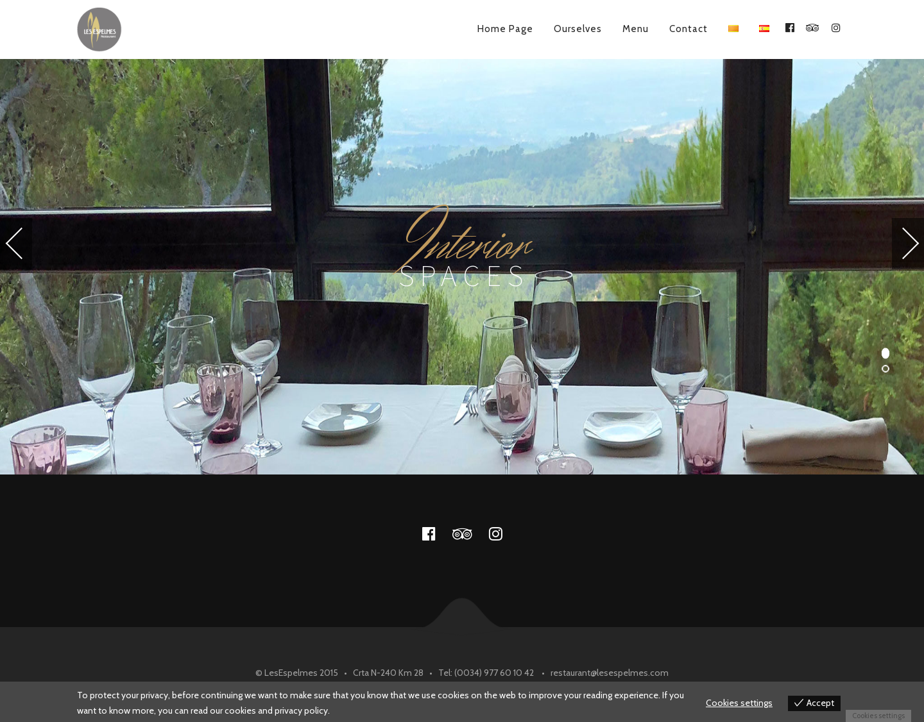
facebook (436, 533)
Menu (635, 29)
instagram (503, 533)
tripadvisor (469, 533)
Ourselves (578, 29)
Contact (688, 29)
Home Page (505, 29)
